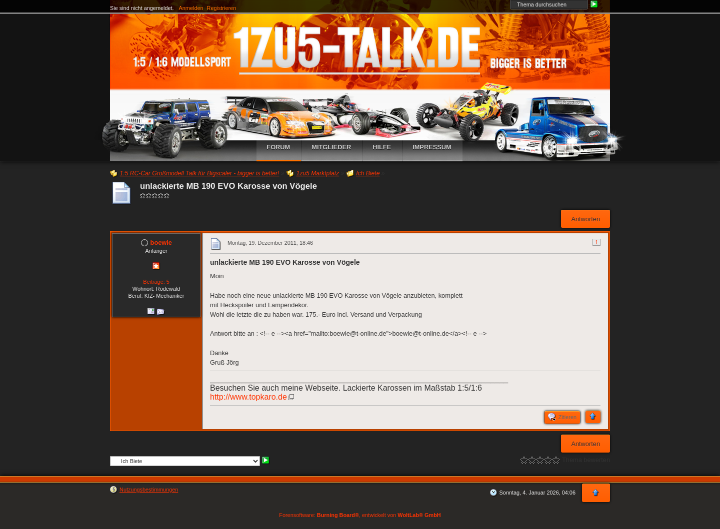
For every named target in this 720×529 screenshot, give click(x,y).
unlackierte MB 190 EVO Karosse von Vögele (228, 186)
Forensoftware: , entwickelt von (359, 515)
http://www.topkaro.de (248, 397)
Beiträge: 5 (156, 282)
